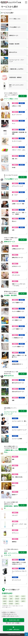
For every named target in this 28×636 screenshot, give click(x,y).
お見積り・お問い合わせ (14, 629)
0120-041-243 (14, 620)
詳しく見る (22, 239)
